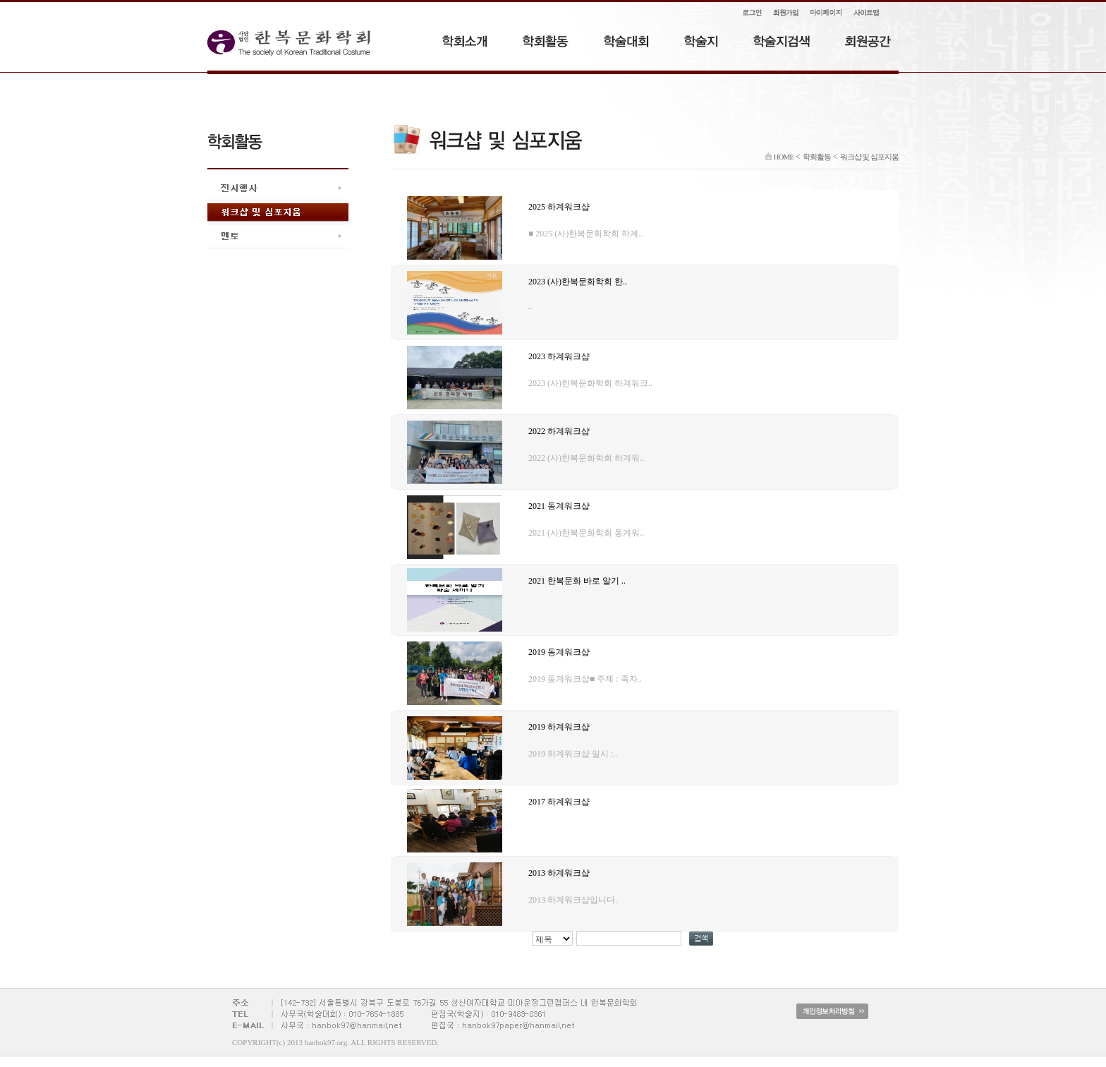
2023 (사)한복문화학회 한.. (577, 282)
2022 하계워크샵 (559, 431)
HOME (779, 156)
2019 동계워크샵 (559, 652)
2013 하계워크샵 (559, 873)
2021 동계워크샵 (559, 506)
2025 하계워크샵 (559, 207)
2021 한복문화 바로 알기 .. (577, 581)
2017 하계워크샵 (559, 802)
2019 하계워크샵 (559, 727)
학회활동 (817, 156)
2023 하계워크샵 (559, 356)
